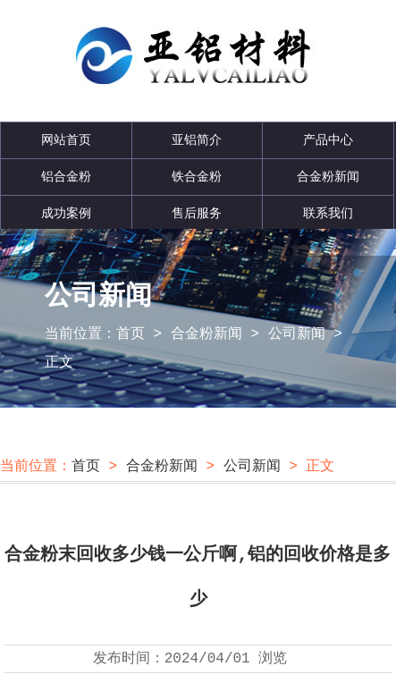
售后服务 (197, 214)
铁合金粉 (197, 177)
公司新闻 (296, 334)
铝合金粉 (66, 177)
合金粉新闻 (328, 177)
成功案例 (66, 214)
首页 (130, 334)
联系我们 (328, 214)
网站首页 (66, 140)
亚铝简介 (197, 140)
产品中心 (328, 140)
